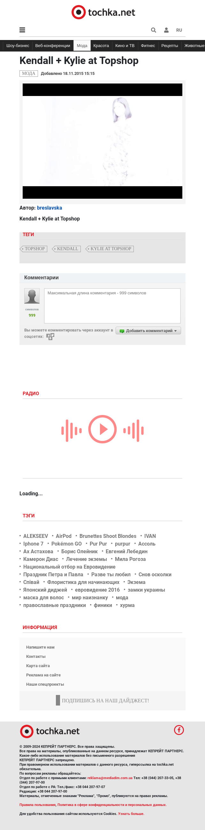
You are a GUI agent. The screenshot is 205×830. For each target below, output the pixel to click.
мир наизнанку (90, 598)
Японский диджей (45, 590)
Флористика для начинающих (83, 582)
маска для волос (43, 598)
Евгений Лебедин (127, 551)
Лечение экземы (86, 559)
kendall (67, 248)
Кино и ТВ (124, 45)
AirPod (64, 536)
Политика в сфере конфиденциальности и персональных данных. (112, 805)
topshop (35, 248)
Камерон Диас (40, 559)
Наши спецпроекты (45, 684)
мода (122, 598)
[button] (166, 30)
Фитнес (148, 45)
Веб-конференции (52, 45)
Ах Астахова (38, 551)
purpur (122, 544)
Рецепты (170, 45)
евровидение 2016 (97, 590)
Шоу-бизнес (17, 45)
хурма (127, 605)
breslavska (49, 208)
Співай (31, 582)
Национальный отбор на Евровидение (69, 567)
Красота (101, 45)
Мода (82, 45)
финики (103, 605)
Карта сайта (38, 665)
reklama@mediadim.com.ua (110, 778)
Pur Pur (98, 544)
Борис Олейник (79, 551)
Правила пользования (37, 805)
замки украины (146, 590)
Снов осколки (155, 574)
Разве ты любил (111, 574)
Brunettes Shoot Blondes (108, 536)
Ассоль (147, 544)
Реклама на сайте (43, 675)
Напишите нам (40, 647)
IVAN (150, 536)
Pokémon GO (66, 544)
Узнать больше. (131, 814)
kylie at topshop (111, 248)
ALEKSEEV (35, 536)
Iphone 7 (33, 544)
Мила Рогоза (130, 559)
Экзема (136, 582)
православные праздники (54, 605)
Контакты (36, 656)
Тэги (29, 516)
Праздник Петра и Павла (53, 574)
